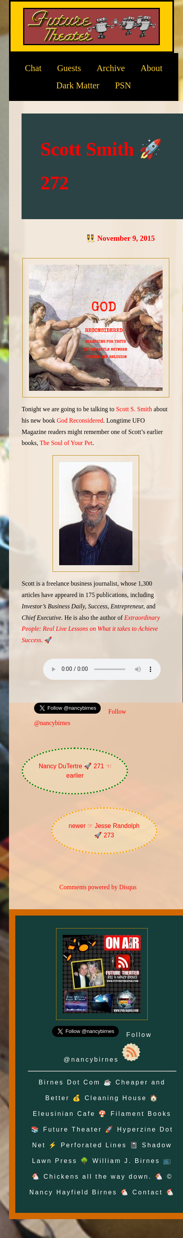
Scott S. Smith (134, 409)
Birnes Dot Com (70, 1082)
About (151, 68)
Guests (69, 68)
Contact (147, 1192)
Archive (110, 68)
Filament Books (141, 1113)
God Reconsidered (80, 420)
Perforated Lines (94, 1145)
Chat (33, 68)
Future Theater (72, 1129)
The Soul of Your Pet (66, 443)
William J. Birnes (126, 1160)
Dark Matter (78, 85)
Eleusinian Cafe (64, 1113)
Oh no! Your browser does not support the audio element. (102, 669)
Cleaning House (116, 1098)
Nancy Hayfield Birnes (73, 1192)
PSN (123, 85)
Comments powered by (98, 887)
